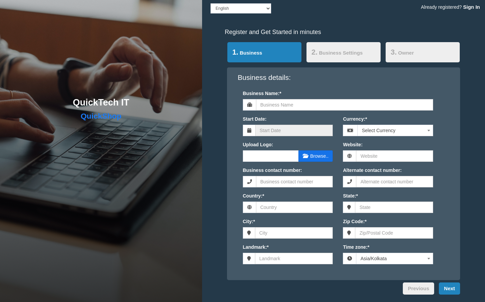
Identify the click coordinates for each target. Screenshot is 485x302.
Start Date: (255, 119)
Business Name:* (262, 93)
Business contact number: (272, 170)
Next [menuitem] (449, 288)
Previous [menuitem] (418, 288)
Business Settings (337, 52)
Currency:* (355, 119)
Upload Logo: (258, 144)
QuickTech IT (101, 102)
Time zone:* (356, 247)
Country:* (253, 196)
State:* (350, 196)
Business (244, 51)
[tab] (264, 53)
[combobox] (395, 130)
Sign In (471, 7)
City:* (249, 221)
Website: (352, 144)
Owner (402, 52)
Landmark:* (256, 247)
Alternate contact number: (372, 170)
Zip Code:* (354, 221)
